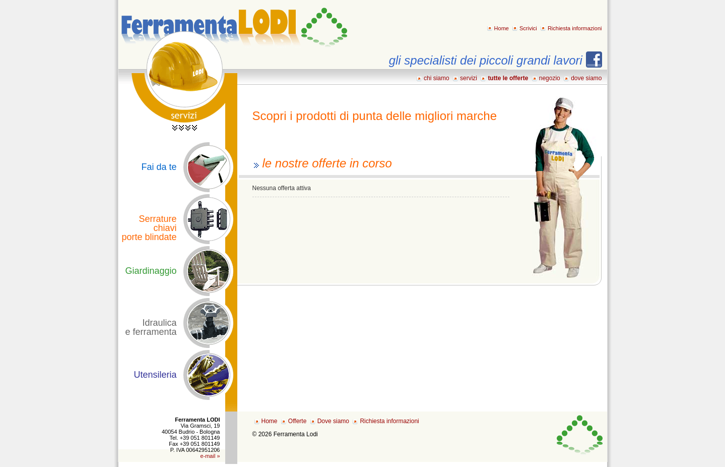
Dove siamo (333, 421)
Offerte (297, 421)
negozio (549, 78)
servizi (468, 78)
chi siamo (436, 78)
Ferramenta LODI (233, 24)
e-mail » (210, 456)
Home (501, 28)
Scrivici (528, 28)
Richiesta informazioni (575, 28)
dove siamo (586, 78)
